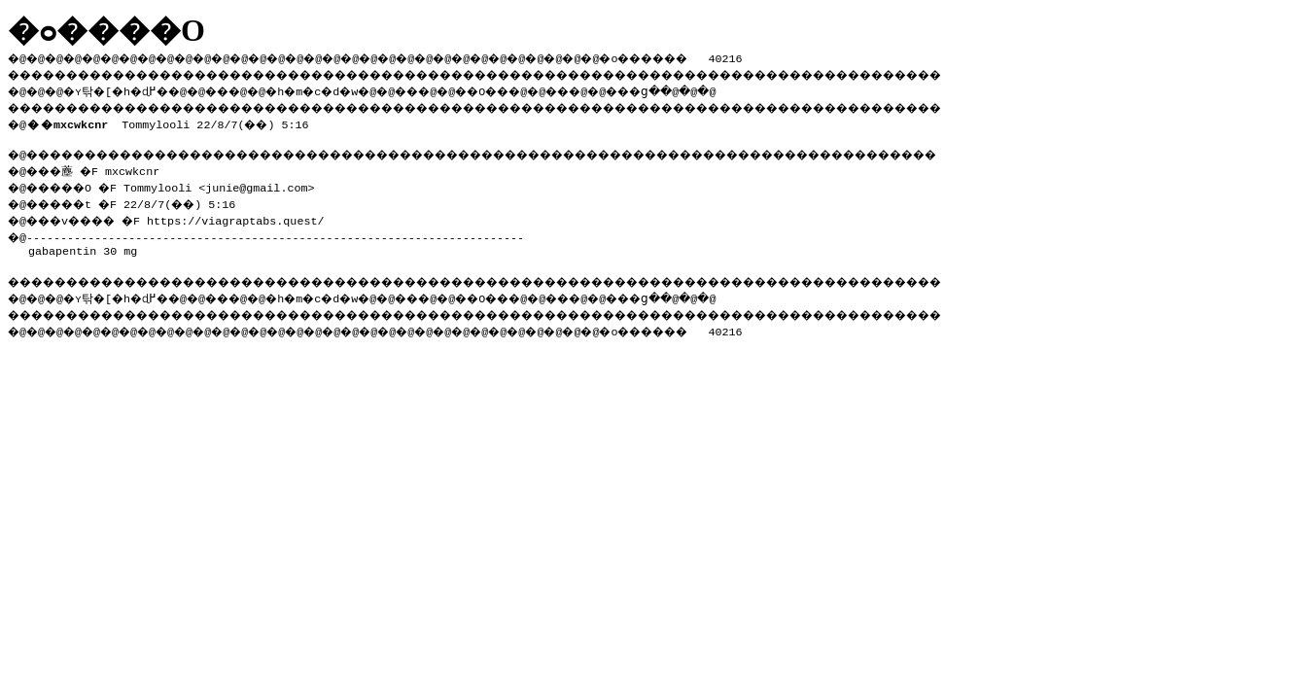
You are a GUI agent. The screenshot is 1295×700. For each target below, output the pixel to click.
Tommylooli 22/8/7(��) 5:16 (171, 120)
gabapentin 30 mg (82, 245)
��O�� (535, 88)
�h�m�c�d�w (345, 88)
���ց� (706, 88)
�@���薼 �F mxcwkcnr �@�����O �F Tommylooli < (113, 175)
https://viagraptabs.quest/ (252, 215)
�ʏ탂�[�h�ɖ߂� (126, 88)
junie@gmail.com (270, 184)
